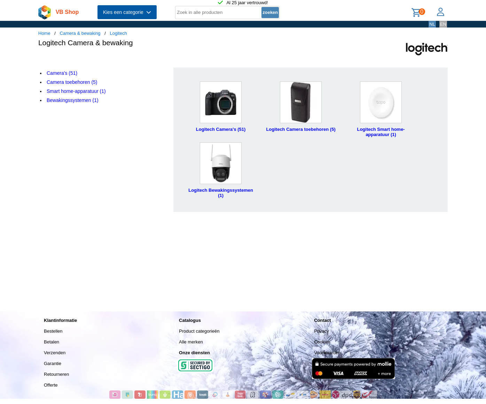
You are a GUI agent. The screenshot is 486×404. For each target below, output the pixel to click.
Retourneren (56, 374)
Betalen (51, 341)
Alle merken (191, 341)
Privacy (321, 331)
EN (443, 24)
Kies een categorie (127, 12)
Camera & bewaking (80, 33)
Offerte (51, 385)
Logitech (118, 33)
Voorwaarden (327, 352)
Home (44, 33)
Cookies (322, 341)
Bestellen (53, 331)
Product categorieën (199, 331)
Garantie (52, 363)
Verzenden (54, 352)
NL (432, 24)
